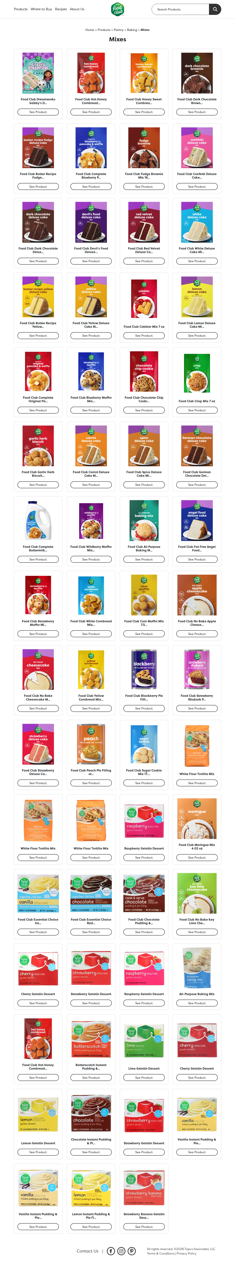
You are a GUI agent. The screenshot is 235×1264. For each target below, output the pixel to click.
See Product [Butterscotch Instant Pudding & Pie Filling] (91, 1078)
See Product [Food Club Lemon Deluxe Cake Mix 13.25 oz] (197, 336)
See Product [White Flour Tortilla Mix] (197, 783)
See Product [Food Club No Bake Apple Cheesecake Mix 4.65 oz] (197, 634)
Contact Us (87, 1251)
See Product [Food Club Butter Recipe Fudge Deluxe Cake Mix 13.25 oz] (38, 187)
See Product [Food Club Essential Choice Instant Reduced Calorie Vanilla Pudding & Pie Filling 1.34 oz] (38, 932)
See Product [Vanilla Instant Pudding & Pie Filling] (197, 1152)
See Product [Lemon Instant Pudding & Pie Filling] (91, 1227)
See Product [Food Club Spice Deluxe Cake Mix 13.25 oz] (144, 485)
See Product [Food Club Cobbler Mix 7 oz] (144, 336)
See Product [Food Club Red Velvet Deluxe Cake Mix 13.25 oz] (144, 261)
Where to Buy (41, 9)
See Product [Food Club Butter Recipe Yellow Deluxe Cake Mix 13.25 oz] (38, 336)
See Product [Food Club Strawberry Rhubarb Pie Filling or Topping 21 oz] (197, 708)
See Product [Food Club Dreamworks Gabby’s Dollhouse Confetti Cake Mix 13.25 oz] (38, 112)
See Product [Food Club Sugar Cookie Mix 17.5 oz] (144, 783)
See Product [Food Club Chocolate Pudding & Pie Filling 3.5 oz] (144, 932)
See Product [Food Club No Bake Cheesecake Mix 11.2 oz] (38, 708)
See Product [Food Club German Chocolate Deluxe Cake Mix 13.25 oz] (197, 485)
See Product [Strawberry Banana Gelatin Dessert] (144, 1227)
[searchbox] (180, 9)
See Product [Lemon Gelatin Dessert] (38, 1152)
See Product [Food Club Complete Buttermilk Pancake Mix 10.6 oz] (38, 559)
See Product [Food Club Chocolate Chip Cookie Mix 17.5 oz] (144, 410)
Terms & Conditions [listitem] (161, 1253)
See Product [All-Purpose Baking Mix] (197, 1003)
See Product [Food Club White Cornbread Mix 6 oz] (91, 634)
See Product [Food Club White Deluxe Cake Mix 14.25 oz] (197, 261)
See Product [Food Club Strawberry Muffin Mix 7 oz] (38, 634)
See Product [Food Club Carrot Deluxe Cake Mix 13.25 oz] (91, 485)
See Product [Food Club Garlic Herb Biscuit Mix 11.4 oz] (38, 485)
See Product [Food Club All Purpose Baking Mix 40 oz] (144, 559)
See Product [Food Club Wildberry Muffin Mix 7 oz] (91, 559)
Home (89, 30)
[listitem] (111, 1251)
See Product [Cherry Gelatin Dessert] (38, 1003)
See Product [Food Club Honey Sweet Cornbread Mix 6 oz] (144, 112)
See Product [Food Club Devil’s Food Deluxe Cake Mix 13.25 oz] (91, 261)
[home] (117, 9)
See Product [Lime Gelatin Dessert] (144, 1078)
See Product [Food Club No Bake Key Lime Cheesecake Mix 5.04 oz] (197, 932)
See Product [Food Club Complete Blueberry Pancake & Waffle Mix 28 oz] (91, 187)
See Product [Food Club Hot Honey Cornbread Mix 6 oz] (91, 112)
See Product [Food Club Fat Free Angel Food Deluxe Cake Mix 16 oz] (197, 559)
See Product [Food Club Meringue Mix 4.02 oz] (197, 857)
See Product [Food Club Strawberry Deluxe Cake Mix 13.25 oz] (38, 783)
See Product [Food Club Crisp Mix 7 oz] (197, 410)
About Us (77, 9)
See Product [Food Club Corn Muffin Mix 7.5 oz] (144, 634)
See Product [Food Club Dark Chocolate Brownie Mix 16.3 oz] (197, 112)
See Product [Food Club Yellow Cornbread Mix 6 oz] (91, 708)
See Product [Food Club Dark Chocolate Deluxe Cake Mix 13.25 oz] (38, 261)
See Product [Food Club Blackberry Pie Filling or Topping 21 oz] (144, 708)
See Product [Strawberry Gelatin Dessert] (91, 1003)
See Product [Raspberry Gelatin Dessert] (144, 857)
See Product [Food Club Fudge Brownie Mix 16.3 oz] (144, 187)
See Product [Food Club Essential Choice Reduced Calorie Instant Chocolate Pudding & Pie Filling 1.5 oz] (91, 932)
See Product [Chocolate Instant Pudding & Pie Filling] (91, 1152)
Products (21, 9)
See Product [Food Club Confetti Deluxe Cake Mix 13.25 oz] (197, 187)
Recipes (61, 9)
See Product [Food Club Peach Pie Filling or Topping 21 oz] (91, 783)
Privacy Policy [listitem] (186, 1253)
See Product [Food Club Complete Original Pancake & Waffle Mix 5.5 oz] (38, 410)
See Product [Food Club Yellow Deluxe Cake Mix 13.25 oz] (91, 336)
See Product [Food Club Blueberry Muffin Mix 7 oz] (91, 410)
